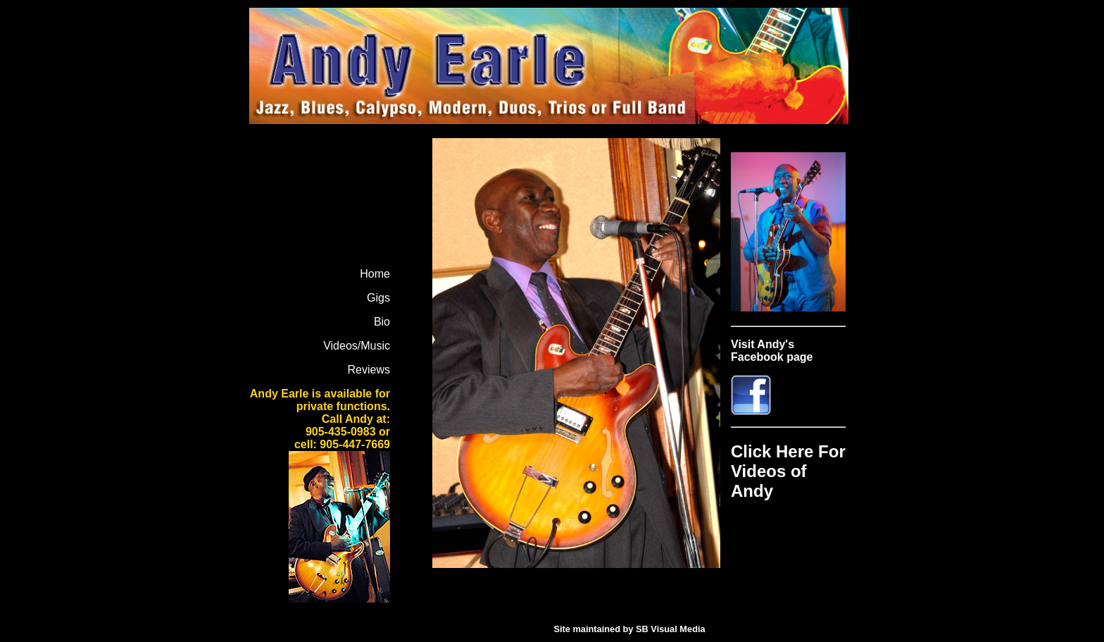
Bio (382, 322)
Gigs (378, 298)
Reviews (369, 370)
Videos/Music (356, 346)
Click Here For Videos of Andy (788, 471)
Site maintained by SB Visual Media (629, 629)
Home (375, 274)
